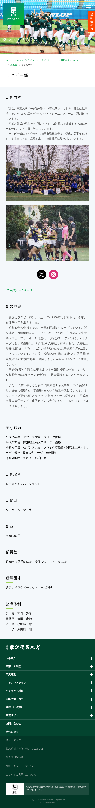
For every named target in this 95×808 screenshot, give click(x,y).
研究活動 (11, 674)
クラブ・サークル (47, 60)
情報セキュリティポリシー (21, 765)
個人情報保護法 (14, 757)
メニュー (88, 10)
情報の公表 (12, 731)
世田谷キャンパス (69, 60)
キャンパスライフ (25, 60)
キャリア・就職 (14, 690)
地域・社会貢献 (14, 707)
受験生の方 (91, 21)
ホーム (9, 60)
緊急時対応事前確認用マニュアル (25, 748)
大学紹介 (11, 658)
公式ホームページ (21, 290)
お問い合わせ (13, 723)
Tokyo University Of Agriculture (52, 800)
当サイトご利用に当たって (21, 774)
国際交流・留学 (14, 698)
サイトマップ (13, 740)
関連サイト (12, 715)
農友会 (13, 64)
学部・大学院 (13, 666)
